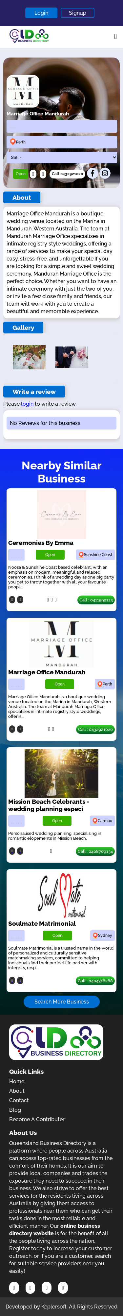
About (17, 1091)
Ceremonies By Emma (40, 542)
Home (16, 1081)
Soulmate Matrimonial (42, 923)
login (27, 404)
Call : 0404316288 (95, 980)
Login (41, 13)
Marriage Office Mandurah (47, 672)
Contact (19, 1100)
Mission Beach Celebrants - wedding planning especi (48, 805)
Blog (15, 1110)
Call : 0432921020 (95, 729)
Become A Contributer (37, 1119)
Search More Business (61, 1002)
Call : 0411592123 (96, 600)
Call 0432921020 (67, 174)
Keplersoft (54, 1307)
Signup (77, 13)
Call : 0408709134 (95, 851)
